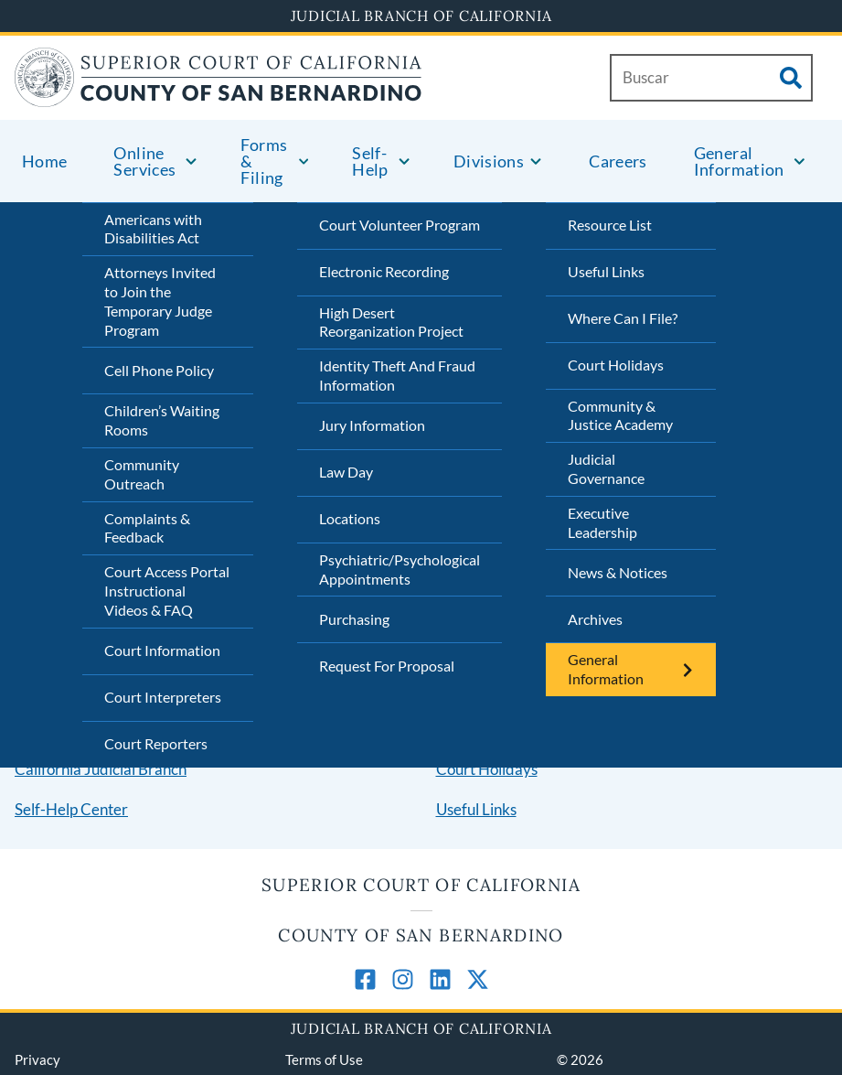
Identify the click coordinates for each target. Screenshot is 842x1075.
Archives (595, 619)
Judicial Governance (606, 468)
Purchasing (354, 619)
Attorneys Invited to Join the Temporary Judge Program (160, 300)
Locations (349, 518)
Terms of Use (324, 1059)
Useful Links (606, 271)
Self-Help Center (71, 809)
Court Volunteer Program (399, 224)
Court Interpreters (162, 696)
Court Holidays (616, 364)
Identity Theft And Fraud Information (397, 375)
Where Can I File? (622, 318)
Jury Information (372, 425)
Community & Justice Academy (620, 415)
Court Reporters (156, 743)
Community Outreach (141, 474)
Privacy (37, 1059)
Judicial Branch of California (421, 15)
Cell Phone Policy (159, 370)
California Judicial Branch (101, 769)
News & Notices (617, 572)
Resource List (610, 224)
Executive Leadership (602, 522)
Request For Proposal (386, 665)
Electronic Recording (384, 271)
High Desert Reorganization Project (391, 322)
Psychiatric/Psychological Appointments (399, 569)
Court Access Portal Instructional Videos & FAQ (166, 590)
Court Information (162, 650)
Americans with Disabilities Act (153, 228)
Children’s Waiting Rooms (161, 420)
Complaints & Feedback (147, 528)
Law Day (346, 471)
